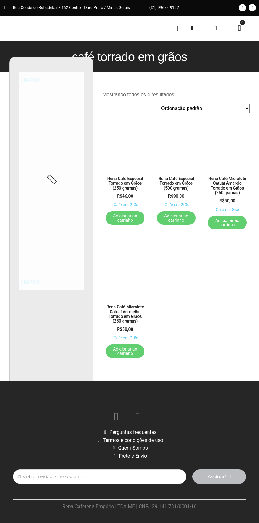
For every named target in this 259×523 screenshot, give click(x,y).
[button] (176, 28)
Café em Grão (126, 204)
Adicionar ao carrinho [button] (125, 218)
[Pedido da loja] (204, 108)
